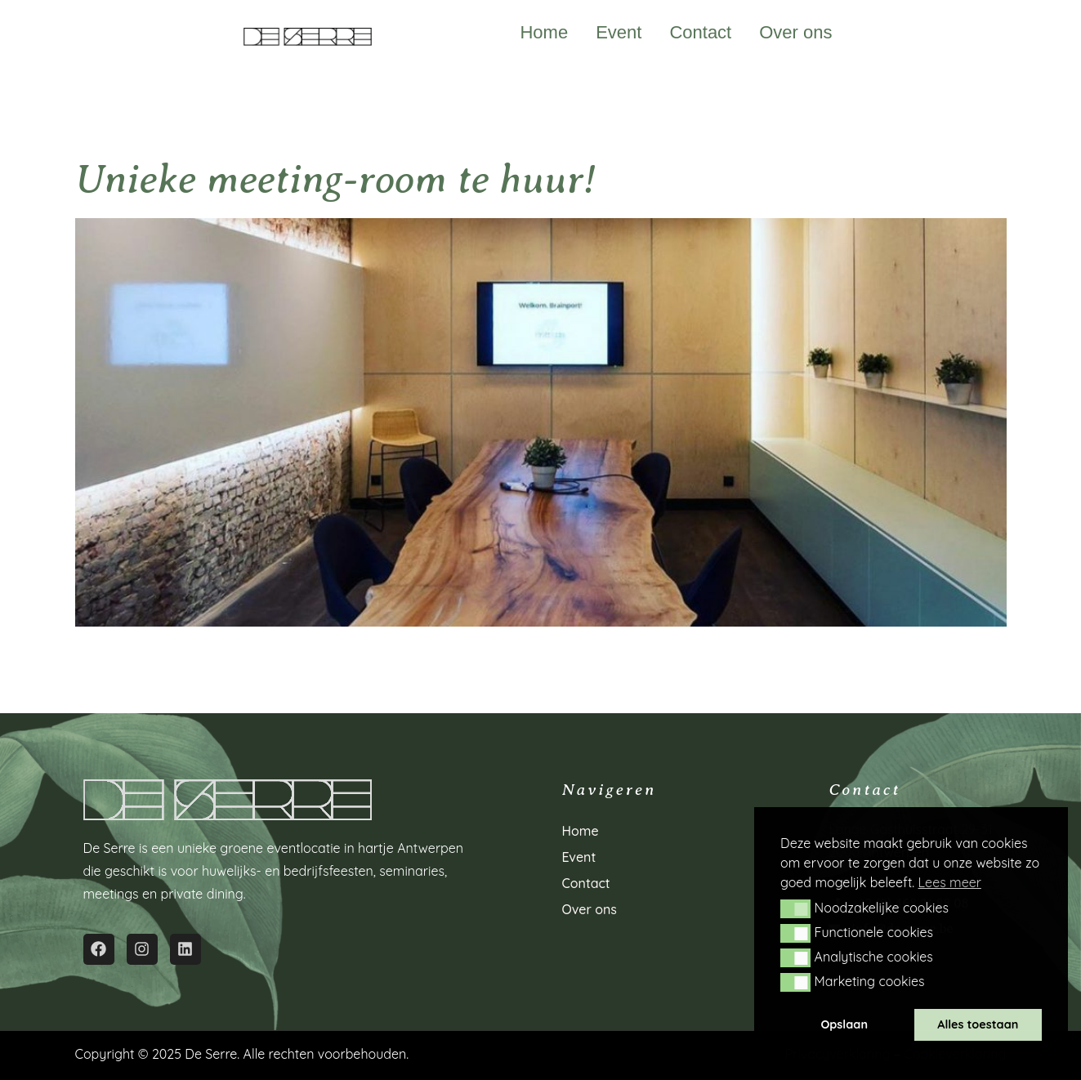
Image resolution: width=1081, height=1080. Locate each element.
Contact (700, 33)
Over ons (795, 33)
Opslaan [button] (844, 1024)
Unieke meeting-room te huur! (335, 179)
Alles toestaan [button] (977, 1024)
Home (544, 33)
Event (618, 33)
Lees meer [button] (949, 882)
